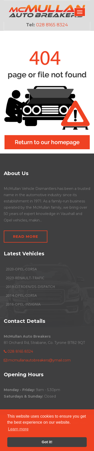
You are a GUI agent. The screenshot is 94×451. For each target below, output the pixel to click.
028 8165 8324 (18, 351)
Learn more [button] (18, 429)
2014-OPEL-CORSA (21, 295)
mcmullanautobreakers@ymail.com (37, 360)
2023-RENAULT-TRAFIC (25, 277)
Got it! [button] (47, 442)
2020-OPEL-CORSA (21, 269)
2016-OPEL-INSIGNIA (23, 304)
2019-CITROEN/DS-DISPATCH (30, 286)
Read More (25, 236)
